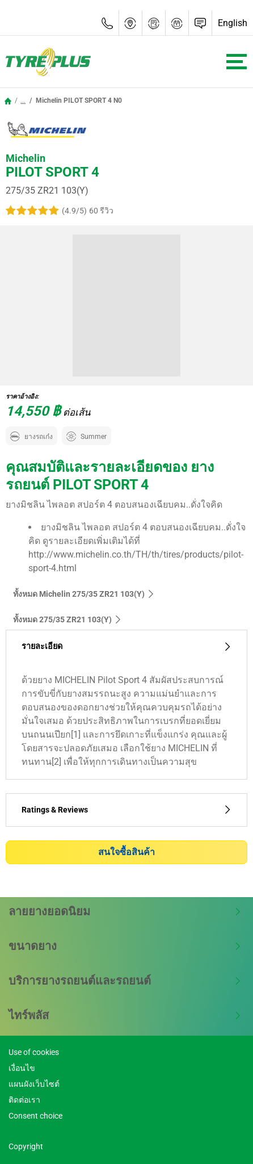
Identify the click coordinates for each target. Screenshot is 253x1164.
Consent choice (35, 1115)
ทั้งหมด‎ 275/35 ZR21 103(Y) (67, 619)
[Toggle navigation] (236, 61)
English (232, 23)
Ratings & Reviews (126, 810)
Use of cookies (34, 1052)
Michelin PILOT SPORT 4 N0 (78, 100)
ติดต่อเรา (24, 1099)
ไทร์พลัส (125, 1015)
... (23, 100)
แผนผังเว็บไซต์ (34, 1083)
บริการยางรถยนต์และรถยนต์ (125, 980)
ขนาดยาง (125, 946)
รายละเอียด (126, 646)
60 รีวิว (101, 210)
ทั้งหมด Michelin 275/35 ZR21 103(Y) (84, 593)
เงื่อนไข (22, 1068)
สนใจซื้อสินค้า (126, 852)
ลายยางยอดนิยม (125, 911)
